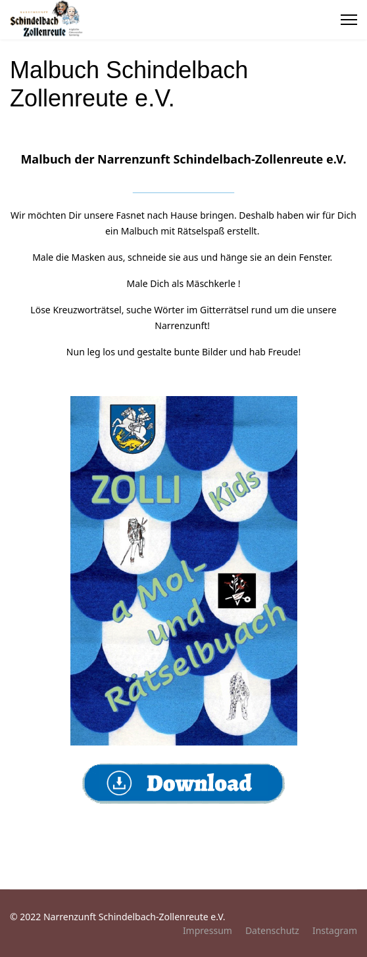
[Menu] (349, 19)
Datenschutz (272, 930)
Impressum (207, 930)
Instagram (334, 930)
